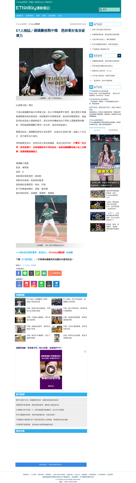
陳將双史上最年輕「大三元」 (102, 71)
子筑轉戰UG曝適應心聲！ (101, 49)
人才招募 (33, 474)
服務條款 (84, 474)
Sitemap (77, 474)
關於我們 (41, 474)
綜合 (60, 16)
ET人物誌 (26, 265)
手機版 (31, 2)
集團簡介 (48, 474)
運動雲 (34, 8)
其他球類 (52, 16)
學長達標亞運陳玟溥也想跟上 (102, 66)
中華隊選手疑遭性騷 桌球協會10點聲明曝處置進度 (34, 424)
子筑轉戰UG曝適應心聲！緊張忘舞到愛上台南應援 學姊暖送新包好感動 (42, 419)
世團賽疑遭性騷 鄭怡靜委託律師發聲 (105, 34)
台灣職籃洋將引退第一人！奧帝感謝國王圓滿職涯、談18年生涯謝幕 (40, 410)
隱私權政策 (92, 474)
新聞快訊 (19, 16)
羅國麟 (33, 265)
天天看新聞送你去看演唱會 (98, 91)
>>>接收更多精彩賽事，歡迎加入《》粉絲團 (44, 252)
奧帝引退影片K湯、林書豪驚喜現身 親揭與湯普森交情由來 (37, 400)
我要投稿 (26, 474)
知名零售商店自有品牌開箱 (98, 99)
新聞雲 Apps (39, 2)
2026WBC (30, 16)
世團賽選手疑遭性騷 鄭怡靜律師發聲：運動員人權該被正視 (37, 405)
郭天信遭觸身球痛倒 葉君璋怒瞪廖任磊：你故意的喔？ (36, 415)
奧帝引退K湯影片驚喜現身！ (102, 29)
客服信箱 (70, 474)
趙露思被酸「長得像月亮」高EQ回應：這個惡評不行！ (39, 348)
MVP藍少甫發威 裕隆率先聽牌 (103, 76)
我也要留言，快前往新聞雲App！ (51, 464)
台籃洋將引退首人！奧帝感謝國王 (104, 39)
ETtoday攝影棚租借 (96, 120)
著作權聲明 (101, 474)
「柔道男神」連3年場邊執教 (102, 80)
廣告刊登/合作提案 (59, 474)
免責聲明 (110, 474)
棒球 (38, 16)
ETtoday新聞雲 (21, 2)
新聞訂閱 (48, 2)
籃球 (44, 16)
